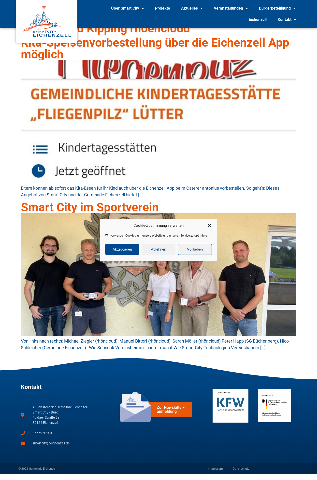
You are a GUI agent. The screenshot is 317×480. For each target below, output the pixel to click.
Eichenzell (258, 19)
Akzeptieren (122, 249)
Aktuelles (192, 8)
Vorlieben (195, 249)
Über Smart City (127, 8)
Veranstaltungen (231, 8)
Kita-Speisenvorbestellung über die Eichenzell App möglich (155, 54)
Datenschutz (241, 474)
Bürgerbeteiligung (277, 8)
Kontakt (287, 19)
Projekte (162, 8)
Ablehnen (158, 249)
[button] (209, 225)
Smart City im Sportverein (90, 213)
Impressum (215, 474)
